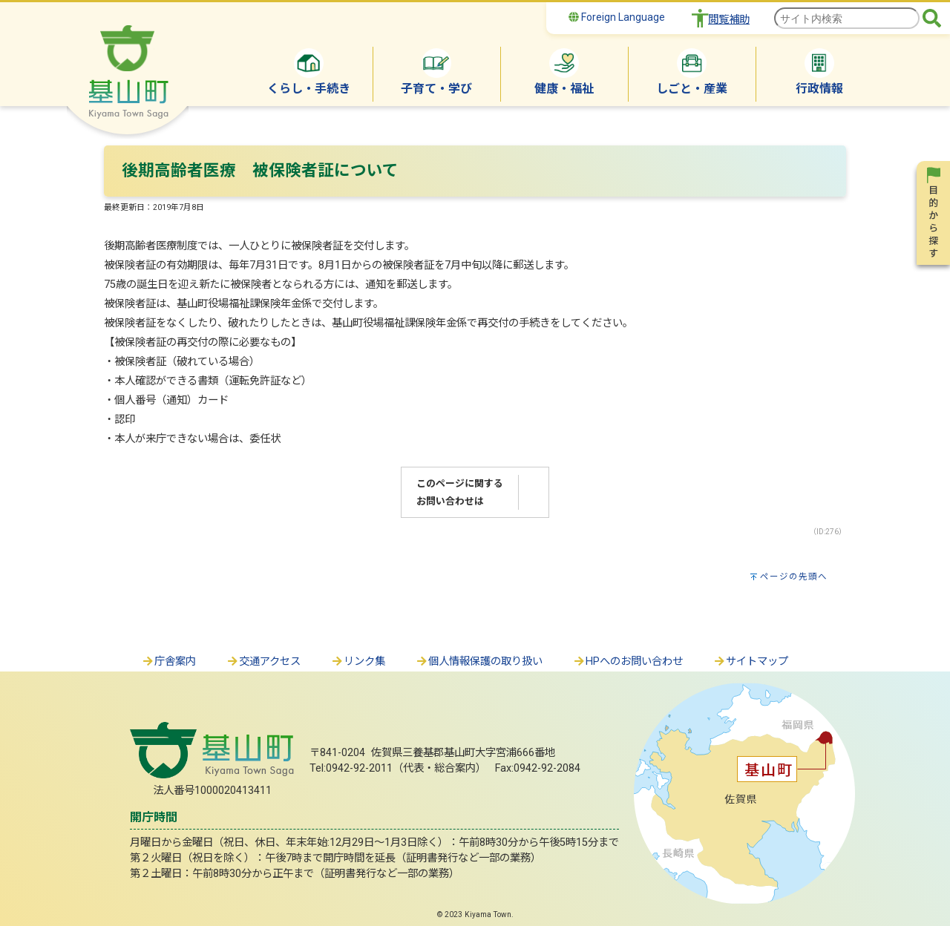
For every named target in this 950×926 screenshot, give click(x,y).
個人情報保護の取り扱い (479, 661)
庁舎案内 (168, 661)
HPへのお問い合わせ (627, 661)
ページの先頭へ (794, 576)
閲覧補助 (729, 19)
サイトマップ (750, 661)
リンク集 (357, 661)
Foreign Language (617, 17)
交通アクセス (263, 661)
